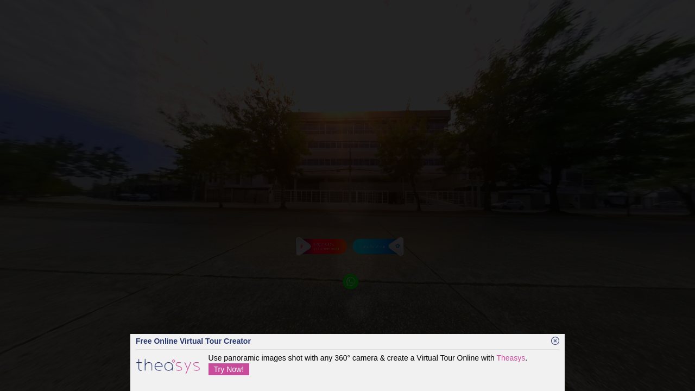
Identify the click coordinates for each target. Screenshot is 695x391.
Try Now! (229, 369)
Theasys (510, 358)
